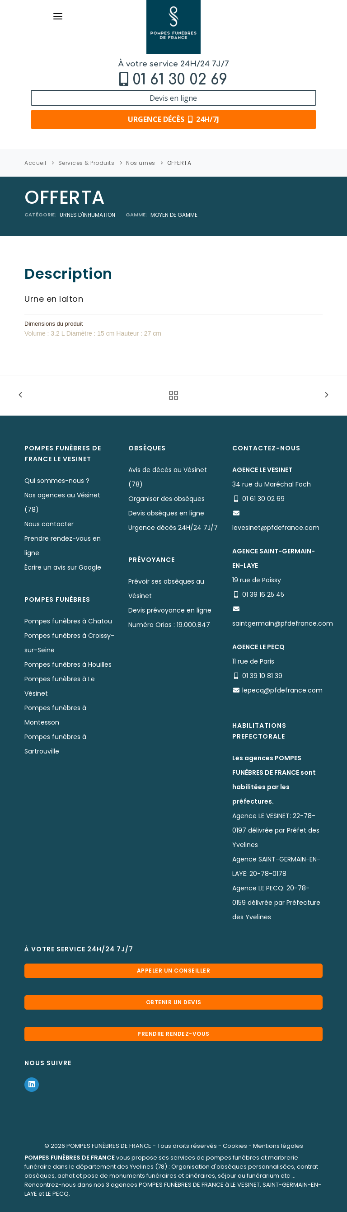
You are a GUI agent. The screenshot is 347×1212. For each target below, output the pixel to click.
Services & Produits (86, 163)
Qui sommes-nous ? (56, 480)
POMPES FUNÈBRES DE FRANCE (108, 1146)
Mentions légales (278, 1146)
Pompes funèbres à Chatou (68, 621)
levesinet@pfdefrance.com (275, 527)
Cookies (235, 1146)
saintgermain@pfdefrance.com (282, 623)
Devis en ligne (173, 98)
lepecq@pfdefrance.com (282, 690)
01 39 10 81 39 (262, 675)
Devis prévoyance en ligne (169, 610)
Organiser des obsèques (166, 498)
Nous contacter (49, 524)
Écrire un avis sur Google (62, 567)
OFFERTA (179, 163)
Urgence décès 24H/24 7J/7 (173, 527)
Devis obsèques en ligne (166, 513)
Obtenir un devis (174, 1002)
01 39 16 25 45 (263, 594)
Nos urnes (140, 163)
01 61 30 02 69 (179, 80)
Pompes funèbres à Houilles (68, 664)
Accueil (35, 163)
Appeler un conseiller (174, 970)
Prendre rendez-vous (173, 1034)
